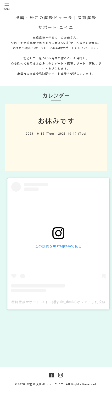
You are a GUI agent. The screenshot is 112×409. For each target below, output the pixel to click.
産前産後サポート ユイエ (45, 384)
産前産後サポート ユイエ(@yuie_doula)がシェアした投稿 (58, 302)
